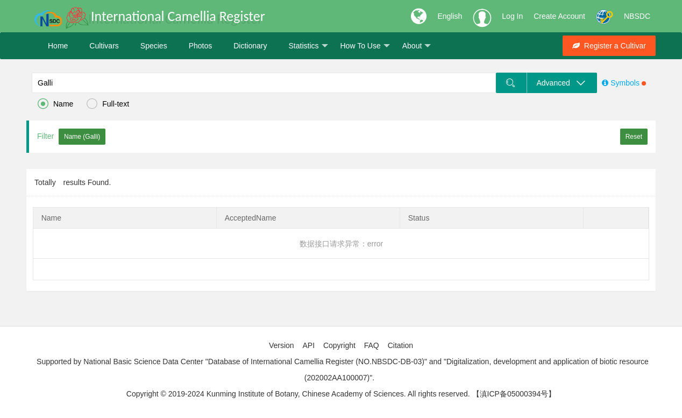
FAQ (371, 345)
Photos (200, 45)
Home (58, 45)
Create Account (559, 16)
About (416, 46)
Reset (634, 136)
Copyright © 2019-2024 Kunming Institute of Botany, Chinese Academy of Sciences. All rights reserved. (298, 393)
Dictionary (250, 45)
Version (281, 345)
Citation (400, 345)
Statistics (308, 46)
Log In (512, 16)
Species (153, 45)
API (308, 345)
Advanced (561, 83)
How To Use (365, 46)
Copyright (339, 345)
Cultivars (103, 45)
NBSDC (637, 16)
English (449, 16)
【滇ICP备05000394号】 (514, 393)
